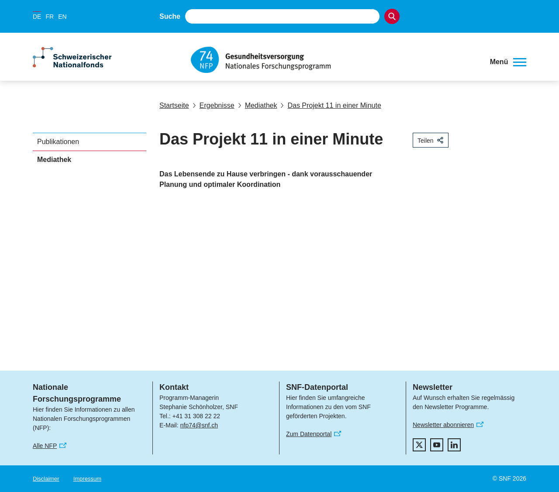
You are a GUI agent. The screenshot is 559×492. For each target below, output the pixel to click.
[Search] (392, 16)
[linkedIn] (454, 444)
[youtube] (436, 444)
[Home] (334, 60)
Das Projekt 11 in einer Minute (330, 105)
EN (62, 16)
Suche (169, 16)
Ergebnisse (214, 105)
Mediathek (257, 105)
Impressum (87, 478)
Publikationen (58, 141)
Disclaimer (46, 478)
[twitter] (419, 444)
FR (49, 16)
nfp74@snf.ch (199, 425)
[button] (508, 62)
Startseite (174, 105)
